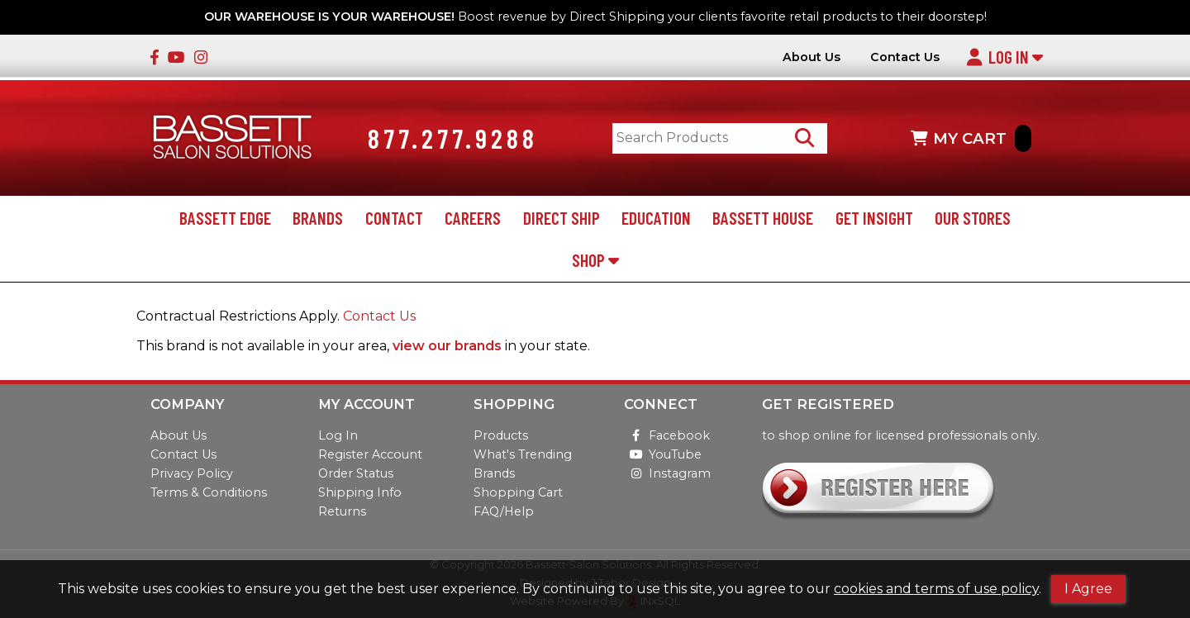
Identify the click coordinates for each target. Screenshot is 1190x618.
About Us (811, 57)
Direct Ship (561, 217)
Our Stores (973, 217)
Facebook (667, 435)
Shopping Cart (518, 492)
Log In (1004, 56)
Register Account (370, 454)
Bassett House (762, 217)
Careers (473, 217)
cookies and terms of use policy (936, 589)
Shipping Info (360, 492)
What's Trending (523, 454)
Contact (394, 217)
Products (501, 435)
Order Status (355, 473)
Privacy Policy (191, 473)
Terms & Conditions (208, 492)
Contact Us (905, 57)
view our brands (447, 346)
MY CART (971, 138)
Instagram (667, 473)
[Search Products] (804, 138)
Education (656, 217)
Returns (342, 511)
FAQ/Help (504, 511)
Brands (318, 217)
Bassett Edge (225, 217)
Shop (595, 260)
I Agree (1088, 589)
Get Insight (874, 217)
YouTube (663, 454)
